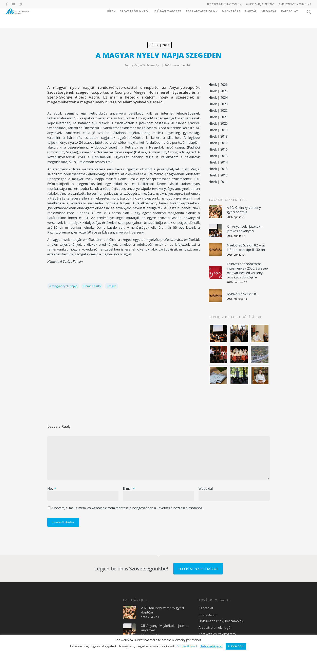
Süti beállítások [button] (187, 646)
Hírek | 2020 (218, 123)
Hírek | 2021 (159, 45)
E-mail (129, 488)
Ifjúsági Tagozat (168, 18)
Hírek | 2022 (218, 110)
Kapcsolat (289, 18)
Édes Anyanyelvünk (202, 18)
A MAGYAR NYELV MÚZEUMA (295, 4)
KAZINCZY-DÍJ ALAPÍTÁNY (260, 4)
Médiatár (269, 18)
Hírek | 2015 (218, 156)
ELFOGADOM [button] (236, 646)
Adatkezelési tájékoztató (217, 634)
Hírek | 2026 (218, 84)
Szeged (111, 286)
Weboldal (206, 488)
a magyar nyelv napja (63, 286)
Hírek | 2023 (218, 104)
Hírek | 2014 (218, 162)
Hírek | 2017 (218, 143)
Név (51, 488)
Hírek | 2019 (218, 130)
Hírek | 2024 (218, 97)
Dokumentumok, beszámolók (221, 621)
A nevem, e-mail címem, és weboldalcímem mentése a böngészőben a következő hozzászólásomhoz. (127, 508)
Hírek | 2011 (218, 181)
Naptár (251, 18)
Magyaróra (231, 18)
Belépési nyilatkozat (198, 569)
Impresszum (208, 614)
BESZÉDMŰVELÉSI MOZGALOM (224, 4)
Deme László (92, 286)
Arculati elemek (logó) (215, 627)
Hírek (111, 18)
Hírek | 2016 (218, 149)
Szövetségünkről (134, 18)
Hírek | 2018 (218, 136)
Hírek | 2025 (218, 91)
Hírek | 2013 (218, 169)
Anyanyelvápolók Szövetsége (142, 65)
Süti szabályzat (211, 646)
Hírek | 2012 (218, 175)
